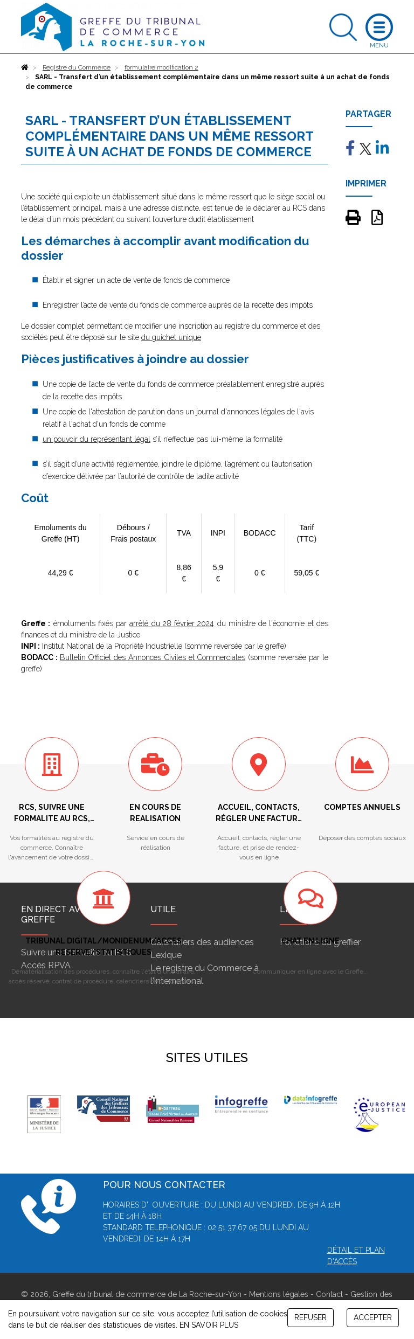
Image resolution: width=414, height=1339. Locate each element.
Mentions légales (278, 1294)
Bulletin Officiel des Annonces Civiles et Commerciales (152, 657)
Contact (329, 1294)
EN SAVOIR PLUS (209, 1325)
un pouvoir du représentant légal (96, 439)
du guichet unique (171, 337)
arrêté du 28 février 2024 (171, 623)
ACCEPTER (373, 1317)
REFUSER (310, 1317)
